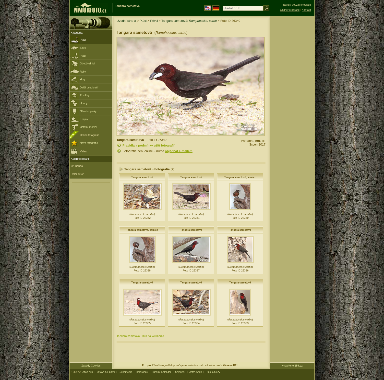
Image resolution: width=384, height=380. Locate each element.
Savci (83, 47)
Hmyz (83, 79)
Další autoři (77, 173)
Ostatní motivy (88, 126)
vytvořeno (292, 365)
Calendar (180, 372)
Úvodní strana (126, 21)
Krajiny (84, 119)
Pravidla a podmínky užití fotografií (148, 145)
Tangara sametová (142, 177)
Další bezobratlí (89, 87)
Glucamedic (125, 372)
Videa (79, 151)
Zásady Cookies (91, 365)
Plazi (83, 55)
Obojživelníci (87, 63)
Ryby (83, 71)
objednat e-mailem (178, 151)
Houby (83, 103)
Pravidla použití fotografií (296, 4)
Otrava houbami (106, 372)
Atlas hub (87, 372)
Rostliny (84, 95)
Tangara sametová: (189, 21)
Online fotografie (89, 135)
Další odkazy (213, 372)
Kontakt (306, 9)
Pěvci (154, 21)
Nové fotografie (89, 142)
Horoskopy (142, 372)
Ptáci (83, 39)
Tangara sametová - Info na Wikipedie (140, 335)
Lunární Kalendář (161, 372)
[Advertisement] (292, 94)
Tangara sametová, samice (240, 177)
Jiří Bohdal (77, 165)
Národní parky (88, 111)
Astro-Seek (195, 372)
